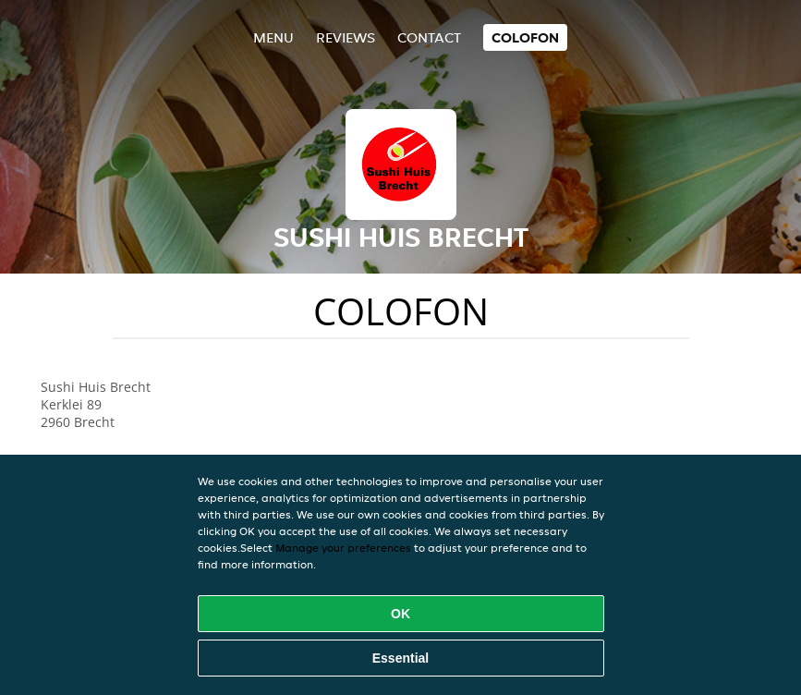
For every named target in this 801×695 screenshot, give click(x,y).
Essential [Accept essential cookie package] (400, 658)
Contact (429, 37)
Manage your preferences (343, 548)
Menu (273, 37)
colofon (525, 37)
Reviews (345, 37)
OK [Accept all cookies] (400, 613)
